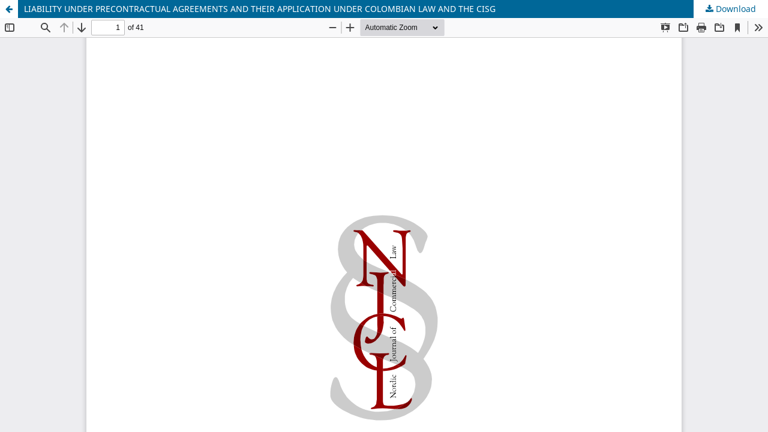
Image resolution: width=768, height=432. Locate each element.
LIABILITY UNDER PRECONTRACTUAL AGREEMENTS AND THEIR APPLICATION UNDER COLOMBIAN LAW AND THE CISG (260, 8)
